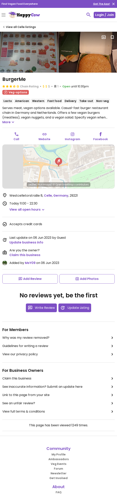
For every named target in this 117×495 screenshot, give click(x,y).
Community (58, 448)
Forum (58, 469)
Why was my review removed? (58, 337)
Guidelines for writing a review (58, 346)
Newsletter (58, 473)
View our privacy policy (58, 354)
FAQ (59, 492)
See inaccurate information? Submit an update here (58, 386)
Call (16, 139)
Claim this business (24, 255)
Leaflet (32, 184)
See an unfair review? (58, 403)
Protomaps (44, 184)
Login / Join (104, 15)
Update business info (26, 242)
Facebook (100, 139)
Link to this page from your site (58, 395)
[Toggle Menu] (3, 15)
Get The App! (101, 4)
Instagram (72, 139)
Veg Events (58, 464)
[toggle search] (88, 15)
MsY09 (30, 263)
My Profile (59, 454)
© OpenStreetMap (63, 184)
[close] (113, 3)
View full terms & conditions (58, 411)
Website (44, 139)
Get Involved (58, 478)
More (8, 122)
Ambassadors (58, 459)
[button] (58, 162)
